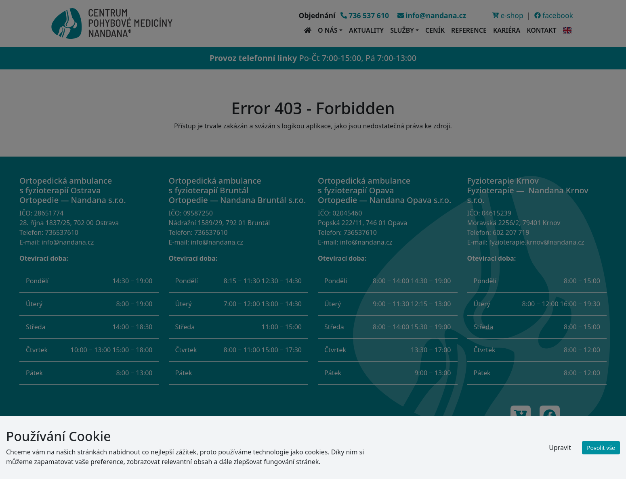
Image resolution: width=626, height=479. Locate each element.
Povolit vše (601, 448)
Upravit (560, 447)
